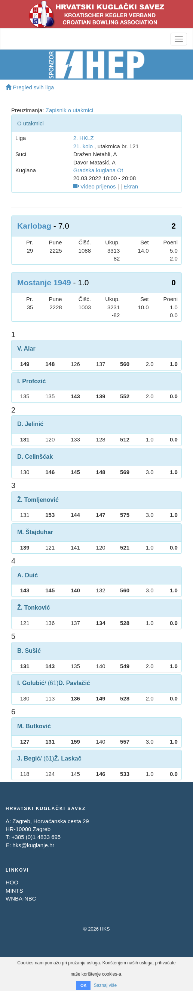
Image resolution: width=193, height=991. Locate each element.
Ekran (130, 186)
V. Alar (26, 348)
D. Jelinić (30, 424)
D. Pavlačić (74, 683)
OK (83, 985)
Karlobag (34, 225)
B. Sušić (29, 651)
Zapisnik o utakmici (70, 110)
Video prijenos (94, 186)
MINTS (14, 890)
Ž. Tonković (33, 607)
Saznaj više (105, 985)
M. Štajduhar (35, 532)
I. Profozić (31, 381)
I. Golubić (31, 683)
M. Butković (34, 726)
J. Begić (28, 758)
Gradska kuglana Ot (98, 170)
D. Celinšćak (35, 456)
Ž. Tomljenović (38, 500)
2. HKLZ (83, 138)
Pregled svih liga (30, 87)
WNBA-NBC (21, 898)
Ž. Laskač (68, 758)
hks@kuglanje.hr (33, 845)
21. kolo (83, 146)
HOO (12, 882)
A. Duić (27, 575)
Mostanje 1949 (44, 282)
